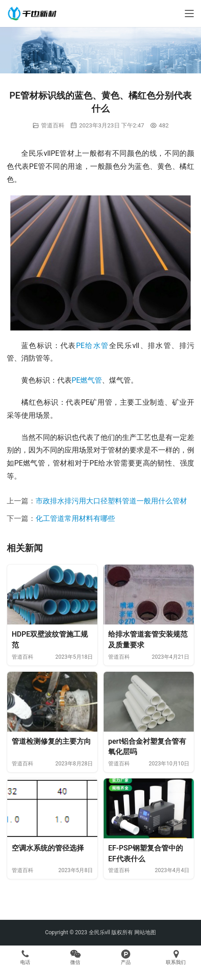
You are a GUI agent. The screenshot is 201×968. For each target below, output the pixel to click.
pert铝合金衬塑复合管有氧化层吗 (147, 746)
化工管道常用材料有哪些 (75, 518)
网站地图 (145, 932)
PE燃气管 (87, 380)
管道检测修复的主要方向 (51, 741)
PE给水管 (92, 345)
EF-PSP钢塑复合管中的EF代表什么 (145, 853)
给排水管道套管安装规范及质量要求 (147, 639)
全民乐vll (99, 932)
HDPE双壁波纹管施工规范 (50, 639)
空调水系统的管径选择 (48, 848)
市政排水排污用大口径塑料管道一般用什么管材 (111, 501)
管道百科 (52, 125)
